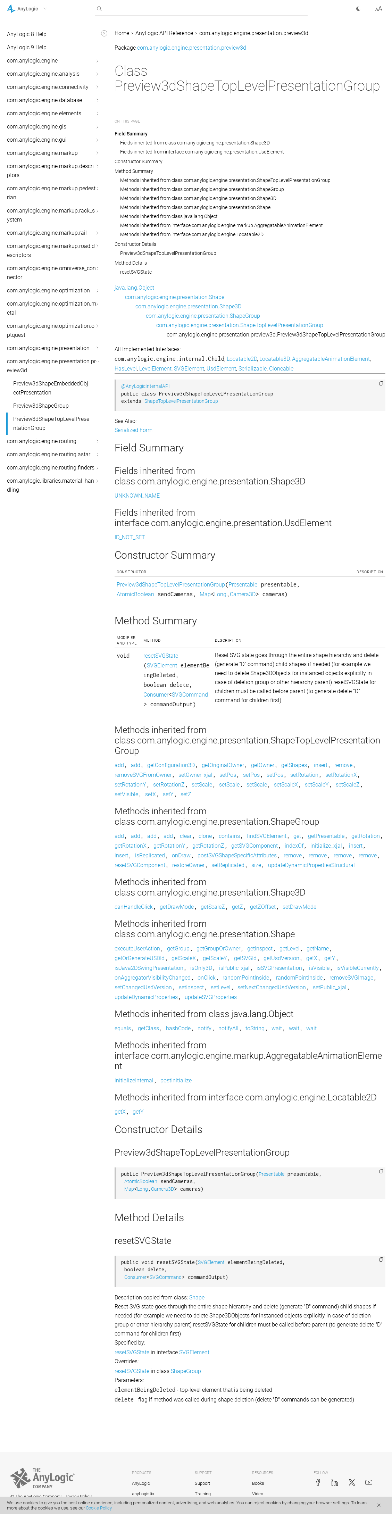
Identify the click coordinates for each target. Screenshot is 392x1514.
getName (318, 948)
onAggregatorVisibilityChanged (153, 977)
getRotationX (131, 845)
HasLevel (126, 368)
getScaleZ (213, 907)
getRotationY (169, 845)
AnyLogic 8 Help (27, 34)
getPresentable (326, 836)
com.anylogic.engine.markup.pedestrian (51, 193)
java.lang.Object (134, 287)
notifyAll (228, 1028)
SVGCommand (190, 694)
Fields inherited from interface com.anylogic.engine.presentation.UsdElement (202, 152)
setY (168, 794)
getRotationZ (208, 845)
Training (203, 1493)
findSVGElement (266, 836)
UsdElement (221, 368)
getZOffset (263, 907)
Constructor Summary (138, 161)
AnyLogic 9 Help (27, 47)
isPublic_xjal (234, 968)
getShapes (294, 765)
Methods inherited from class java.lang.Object (169, 216)
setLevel (221, 987)
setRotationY (130, 784)
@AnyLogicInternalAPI (145, 386)
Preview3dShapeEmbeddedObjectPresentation (50, 388)
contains (229, 836)
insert (320, 765)
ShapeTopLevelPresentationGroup (181, 401)
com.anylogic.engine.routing (41, 441)
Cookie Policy (98, 1508)
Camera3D (243, 594)
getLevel (290, 948)
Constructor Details (135, 244)
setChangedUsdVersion (143, 987)
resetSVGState (136, 272)
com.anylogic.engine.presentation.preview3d (51, 366)
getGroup (178, 948)
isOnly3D (201, 968)
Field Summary (131, 133)
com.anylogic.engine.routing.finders (50, 467)
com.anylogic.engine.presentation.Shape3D (188, 306)
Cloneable (281, 368)
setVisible (126, 794)
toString (255, 1028)
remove (343, 765)
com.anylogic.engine (32, 60)
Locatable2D (242, 359)
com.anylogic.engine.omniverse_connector (51, 273)
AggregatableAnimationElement (331, 359)
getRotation (365, 836)
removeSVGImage (351, 977)
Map (205, 594)
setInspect (191, 987)
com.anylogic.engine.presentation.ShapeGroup (203, 316)
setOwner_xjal (195, 775)
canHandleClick (134, 907)
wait (277, 1028)
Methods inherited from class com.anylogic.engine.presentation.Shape (195, 207)
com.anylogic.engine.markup (42, 153)
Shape (197, 1297)
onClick (207, 977)
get (297, 836)
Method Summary (134, 171)
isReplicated (150, 855)
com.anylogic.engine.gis (36, 126)
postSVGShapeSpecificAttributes (237, 855)
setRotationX (341, 775)
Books (258, 1483)
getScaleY (215, 958)
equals (123, 1028)
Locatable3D (274, 359)
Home (122, 33)
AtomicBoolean (135, 594)
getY (329, 958)
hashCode (178, 1028)
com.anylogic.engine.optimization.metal (51, 308)
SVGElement (189, 368)
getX (311, 958)
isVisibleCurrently (357, 968)
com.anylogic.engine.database (44, 100)
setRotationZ (169, 784)
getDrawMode (177, 907)
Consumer (155, 694)
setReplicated (227, 865)
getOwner (262, 765)
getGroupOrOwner (218, 948)
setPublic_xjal (330, 987)
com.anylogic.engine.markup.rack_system (51, 215)
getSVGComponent (254, 845)
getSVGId (245, 958)
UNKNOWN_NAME (137, 495)
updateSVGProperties (211, 997)
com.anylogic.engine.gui (37, 139)
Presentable (242, 584)
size (256, 865)
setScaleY (317, 784)
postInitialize (176, 1080)
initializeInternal (134, 1080)
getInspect (260, 948)
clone (205, 836)
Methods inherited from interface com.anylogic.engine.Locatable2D (192, 234)
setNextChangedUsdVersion (271, 987)
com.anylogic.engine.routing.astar (48, 454)
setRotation (304, 775)
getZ (237, 907)
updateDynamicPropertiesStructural (311, 865)
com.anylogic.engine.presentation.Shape (174, 297)
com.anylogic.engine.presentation (48, 348)
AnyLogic (141, 1483)
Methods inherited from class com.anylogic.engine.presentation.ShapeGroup (202, 189)
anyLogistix (143, 1493)
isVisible (319, 968)
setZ (186, 794)
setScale (202, 784)
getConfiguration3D (171, 765)
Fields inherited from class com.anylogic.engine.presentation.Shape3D (195, 142)
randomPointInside (246, 977)
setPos (227, 775)
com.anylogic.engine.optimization (48, 290)
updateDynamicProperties (146, 997)
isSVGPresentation (279, 968)
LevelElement (155, 368)
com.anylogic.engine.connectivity (48, 87)
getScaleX (184, 958)
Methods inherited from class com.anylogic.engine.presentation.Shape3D (198, 198)
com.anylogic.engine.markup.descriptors (50, 170)
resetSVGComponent (140, 865)
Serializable (253, 368)
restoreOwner (188, 865)
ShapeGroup (186, 1371)
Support (202, 1483)
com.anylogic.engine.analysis (43, 73)
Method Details (131, 263)
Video (257, 1493)
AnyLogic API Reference (164, 33)
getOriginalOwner (223, 765)
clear (186, 836)
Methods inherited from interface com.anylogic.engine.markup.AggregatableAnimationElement (221, 225)
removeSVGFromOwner (143, 775)
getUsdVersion (281, 958)
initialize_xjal (326, 845)
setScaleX (286, 784)
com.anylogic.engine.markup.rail (47, 233)
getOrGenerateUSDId (140, 958)
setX (150, 794)
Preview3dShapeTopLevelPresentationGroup (51, 423)
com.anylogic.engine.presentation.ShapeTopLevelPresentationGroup (239, 325)
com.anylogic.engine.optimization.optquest (50, 330)
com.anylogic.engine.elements (44, 113)
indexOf (294, 845)
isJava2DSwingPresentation (149, 968)
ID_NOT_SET (130, 537)
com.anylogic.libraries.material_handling (50, 485)
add (119, 765)
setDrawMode (299, 907)
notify (204, 1028)
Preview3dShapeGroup (41, 405)
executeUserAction (137, 948)
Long (220, 594)
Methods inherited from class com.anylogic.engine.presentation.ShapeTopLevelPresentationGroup (225, 180)
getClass (148, 1028)
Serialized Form (133, 430)
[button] (36, 8)
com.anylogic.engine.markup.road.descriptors (51, 250)
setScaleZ (348, 784)
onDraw (181, 855)
